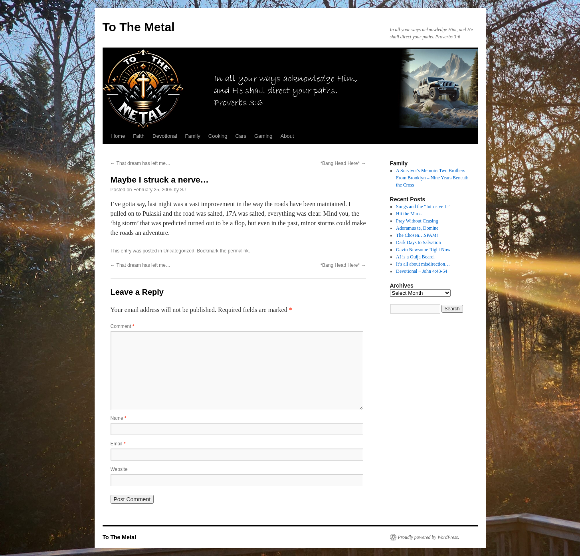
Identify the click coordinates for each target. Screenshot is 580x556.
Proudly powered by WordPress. (428, 537)
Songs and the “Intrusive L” (422, 206)
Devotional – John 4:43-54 (421, 271)
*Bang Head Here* (343, 163)
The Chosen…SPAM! (417, 235)
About (287, 136)
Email (118, 444)
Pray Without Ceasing (417, 221)
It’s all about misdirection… (423, 264)
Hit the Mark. (409, 213)
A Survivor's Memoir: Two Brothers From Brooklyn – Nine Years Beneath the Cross (432, 178)
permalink (238, 251)
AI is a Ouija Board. (415, 257)
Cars (241, 136)
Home (118, 136)
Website (119, 469)
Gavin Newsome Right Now (423, 249)
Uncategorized (178, 251)
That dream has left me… (141, 163)
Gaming (263, 136)
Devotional (164, 136)
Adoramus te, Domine (417, 228)
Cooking (218, 136)
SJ (183, 190)
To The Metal (139, 27)
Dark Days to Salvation (418, 242)
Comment (123, 326)
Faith (139, 136)
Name (119, 418)
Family (192, 136)
